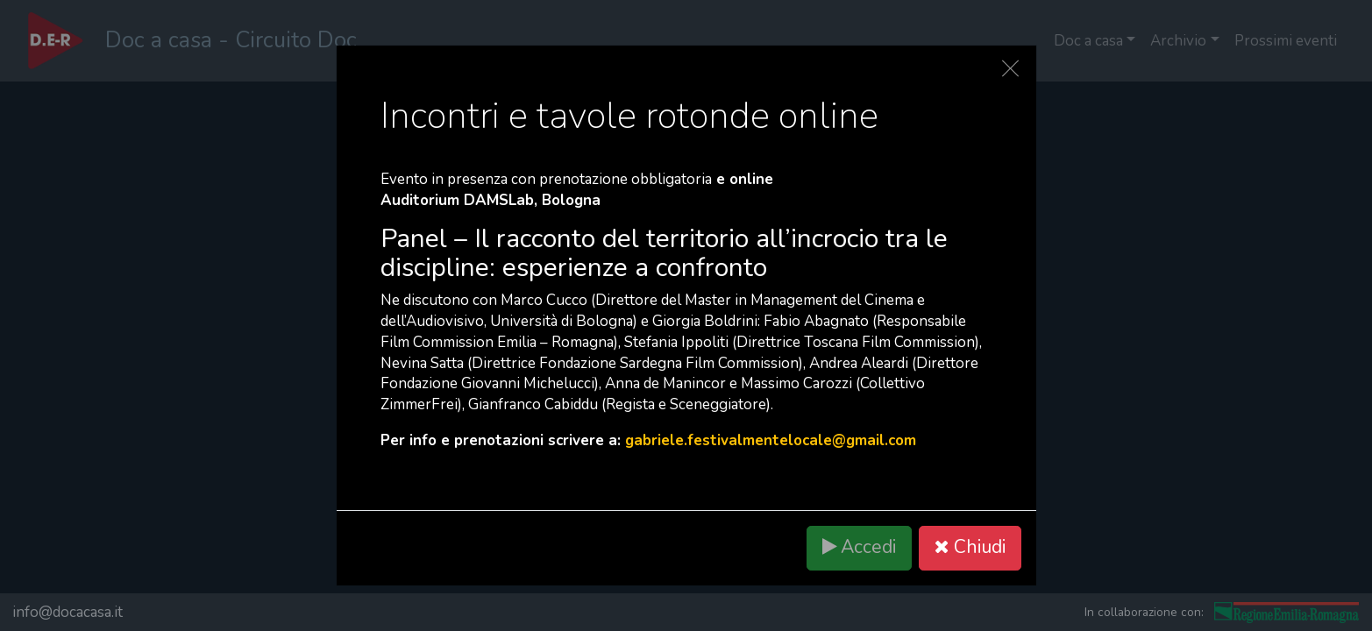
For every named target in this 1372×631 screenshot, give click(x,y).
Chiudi (970, 547)
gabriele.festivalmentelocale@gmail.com (770, 440)
